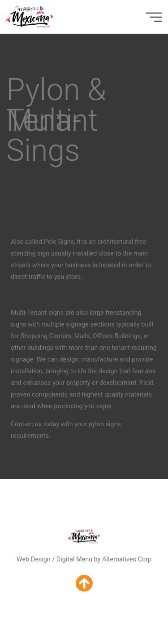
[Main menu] (154, 17)
